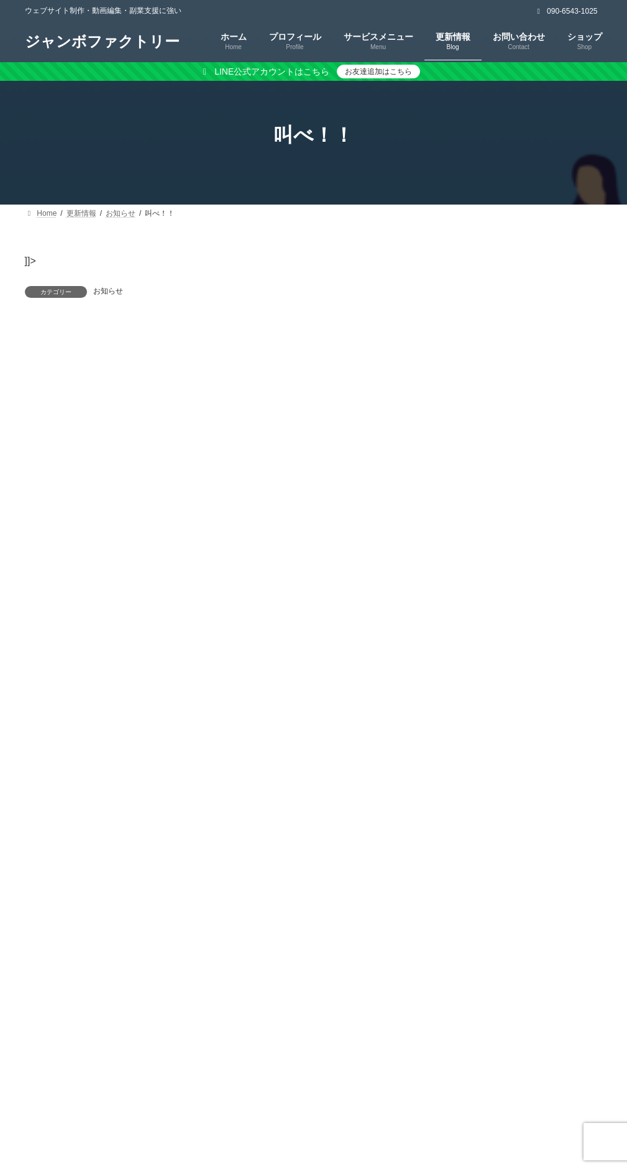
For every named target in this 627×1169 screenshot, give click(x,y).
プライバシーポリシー (192, 1113)
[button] (521, 376)
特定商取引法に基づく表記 (318, 1113)
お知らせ (108, 291)
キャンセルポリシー (439, 1113)
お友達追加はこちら (378, 71)
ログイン (154, 376)
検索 (576, 262)
